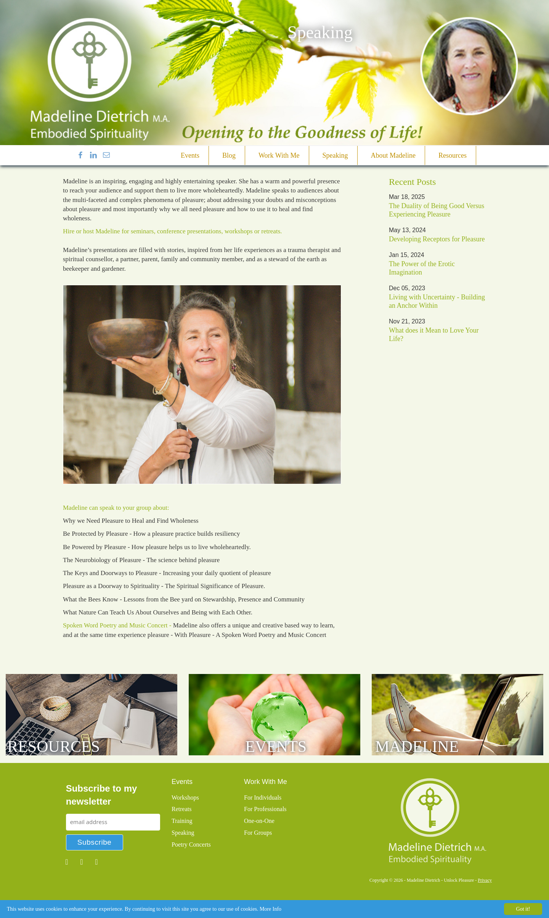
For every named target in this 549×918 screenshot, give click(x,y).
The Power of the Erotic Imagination (422, 268)
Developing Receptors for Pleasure (437, 239)
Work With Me (278, 155)
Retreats (181, 809)
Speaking (335, 155)
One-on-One (259, 821)
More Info (270, 909)
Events (190, 155)
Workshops (185, 797)
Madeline (417, 746)
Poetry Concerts (191, 844)
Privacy (485, 880)
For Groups (258, 832)
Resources (452, 155)
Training (182, 821)
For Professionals (265, 809)
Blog (229, 155)
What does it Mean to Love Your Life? (433, 334)
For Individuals (262, 797)
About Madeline (393, 155)
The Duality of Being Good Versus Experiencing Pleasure (436, 210)
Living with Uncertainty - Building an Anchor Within (437, 301)
